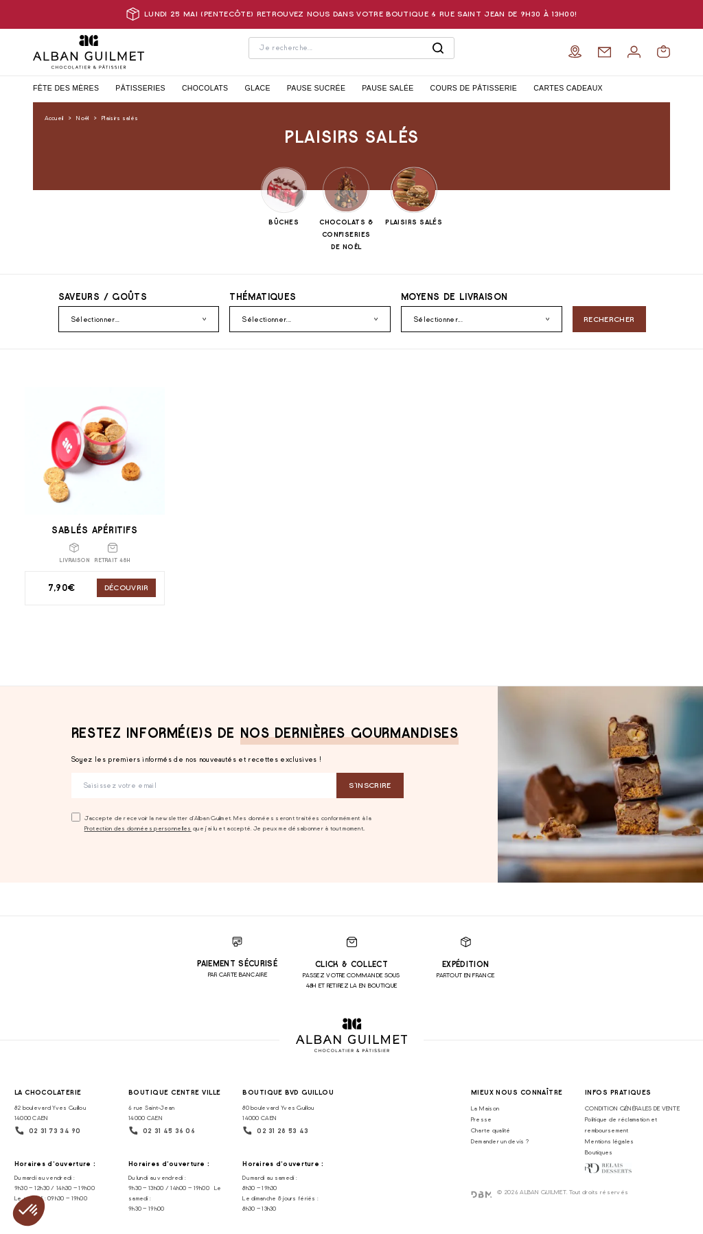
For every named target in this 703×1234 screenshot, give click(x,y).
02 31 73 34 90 (47, 1131)
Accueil (54, 118)
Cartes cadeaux (568, 88)
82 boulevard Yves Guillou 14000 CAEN (50, 1112)
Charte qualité (491, 1130)
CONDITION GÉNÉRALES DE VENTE (632, 1108)
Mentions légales (609, 1141)
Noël (82, 118)
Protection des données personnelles (138, 828)
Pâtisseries (140, 88)
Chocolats (205, 88)
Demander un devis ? (500, 1141)
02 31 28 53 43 (275, 1131)
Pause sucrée (316, 88)
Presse (481, 1119)
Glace (257, 88)
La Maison (485, 1108)
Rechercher (609, 319)
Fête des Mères (66, 88)
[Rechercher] (438, 48)
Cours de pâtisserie (474, 88)
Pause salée (387, 88)
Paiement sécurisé (237, 964)
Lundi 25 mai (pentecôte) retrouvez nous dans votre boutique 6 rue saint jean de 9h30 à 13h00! (351, 14)
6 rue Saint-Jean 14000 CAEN (151, 1112)
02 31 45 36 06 (161, 1131)
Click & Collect (351, 964)
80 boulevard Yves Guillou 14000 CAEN (278, 1112)
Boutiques (599, 1152)
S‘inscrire (370, 785)
